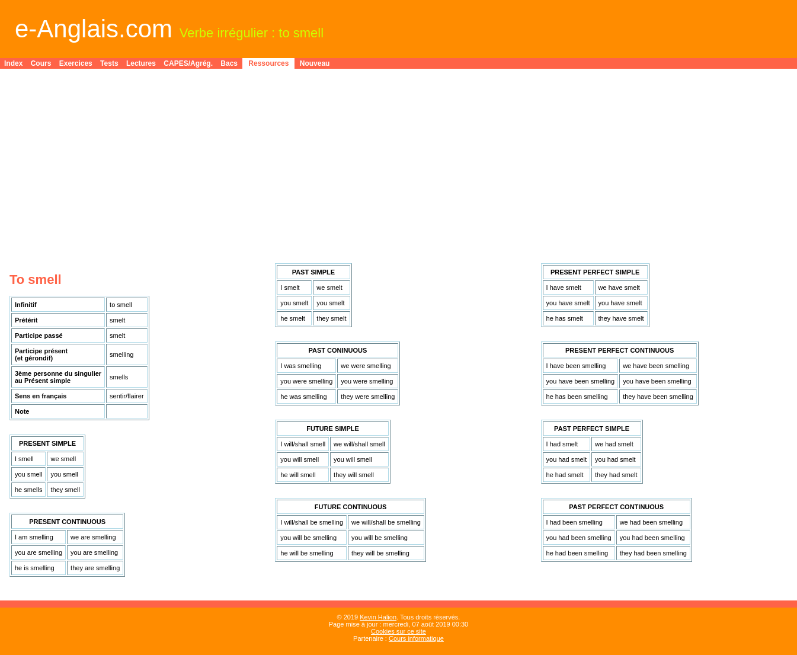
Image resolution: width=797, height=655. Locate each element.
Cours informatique (416, 638)
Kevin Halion (378, 617)
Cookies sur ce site (398, 631)
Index (13, 63)
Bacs (229, 63)
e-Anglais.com (93, 29)
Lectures (141, 63)
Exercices (75, 63)
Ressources (268, 63)
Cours (41, 63)
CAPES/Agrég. (188, 63)
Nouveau (315, 63)
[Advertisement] (398, 161)
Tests (109, 63)
